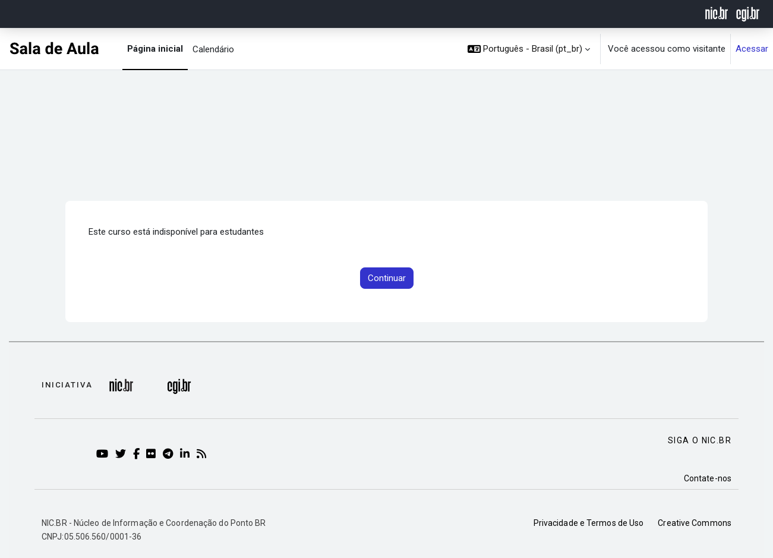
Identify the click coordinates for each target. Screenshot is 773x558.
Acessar (752, 48)
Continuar (387, 278)
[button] (529, 49)
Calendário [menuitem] (213, 49)
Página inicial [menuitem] (155, 48)
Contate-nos (707, 478)
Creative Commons (694, 523)
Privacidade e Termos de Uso (589, 523)
